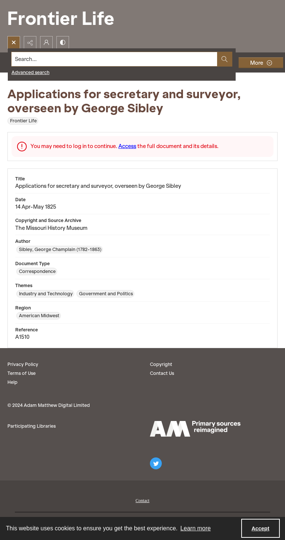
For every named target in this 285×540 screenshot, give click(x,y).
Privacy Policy (22, 364)
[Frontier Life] (66, 18)
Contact (142, 500)
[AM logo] (195, 429)
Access (127, 146)
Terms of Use (21, 373)
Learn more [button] (195, 528)
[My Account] (46, 42)
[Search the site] (114, 59)
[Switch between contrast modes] (63, 42)
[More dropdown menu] (261, 62)
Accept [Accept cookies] (260, 528)
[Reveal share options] (30, 42)
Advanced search (30, 72)
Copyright (161, 364)
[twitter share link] (156, 463)
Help (12, 382)
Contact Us (162, 373)
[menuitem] (142, 499)
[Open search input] (14, 42)
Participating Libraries (31, 426)
